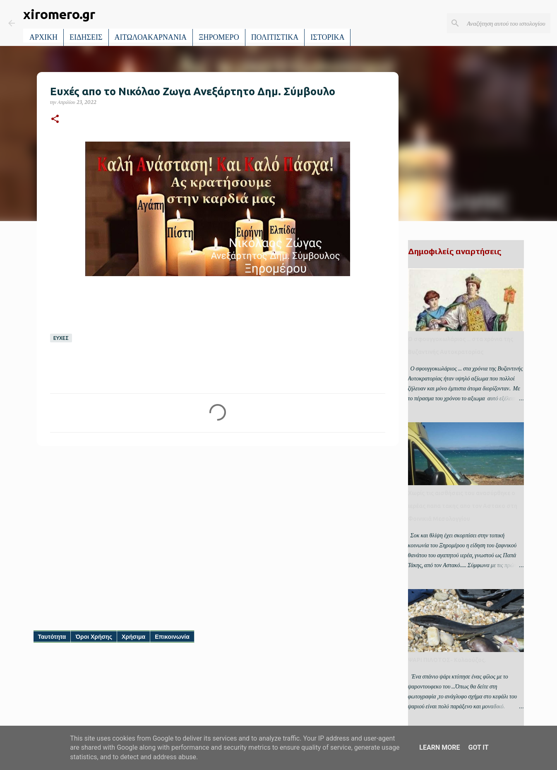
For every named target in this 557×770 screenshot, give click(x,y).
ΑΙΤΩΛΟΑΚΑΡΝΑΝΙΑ (151, 37)
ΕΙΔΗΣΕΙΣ (86, 37)
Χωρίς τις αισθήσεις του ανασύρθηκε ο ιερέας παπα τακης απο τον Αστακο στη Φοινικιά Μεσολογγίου (462, 506)
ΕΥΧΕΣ (61, 338)
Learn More (439, 747)
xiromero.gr (59, 14)
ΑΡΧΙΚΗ (43, 37)
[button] (55, 119)
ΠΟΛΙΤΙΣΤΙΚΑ (275, 37)
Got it (478, 747)
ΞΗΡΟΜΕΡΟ (219, 37)
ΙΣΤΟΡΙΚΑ (327, 37)
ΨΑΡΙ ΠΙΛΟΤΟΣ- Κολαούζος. (447, 660)
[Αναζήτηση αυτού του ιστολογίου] (506, 23)
